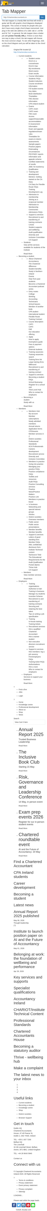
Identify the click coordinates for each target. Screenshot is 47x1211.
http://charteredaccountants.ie (25, 52)
